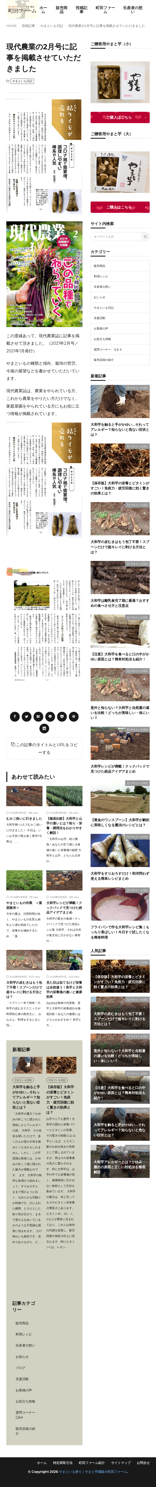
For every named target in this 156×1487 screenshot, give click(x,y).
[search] (145, 237)
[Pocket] (62, 717)
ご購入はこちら (119, 117)
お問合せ (143, 1463)
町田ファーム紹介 (92, 1463)
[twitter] (26, 717)
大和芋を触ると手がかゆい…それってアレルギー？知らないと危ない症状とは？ (26, 1097)
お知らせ (22, 1357)
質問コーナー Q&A (25, 1414)
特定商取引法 (63, 1463)
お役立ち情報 (25, 1401)
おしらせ (99, 297)
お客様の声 (24, 1390)
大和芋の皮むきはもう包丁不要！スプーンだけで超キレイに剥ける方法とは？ (120, 547)
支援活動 (22, 1379)
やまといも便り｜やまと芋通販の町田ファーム (93, 1472)
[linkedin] (44, 729)
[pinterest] (74, 717)
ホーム (43, 9)
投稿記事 (81, 9)
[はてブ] (38, 717)
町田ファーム (105, 9)
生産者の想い (132, 9)
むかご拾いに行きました (24, 819)
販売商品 (61, 9)
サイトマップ (121, 1463)
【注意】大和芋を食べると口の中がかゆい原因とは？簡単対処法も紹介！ (119, 1093)
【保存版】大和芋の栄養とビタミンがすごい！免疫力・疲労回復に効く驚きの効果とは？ (120, 488)
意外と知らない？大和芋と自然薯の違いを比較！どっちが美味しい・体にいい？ (120, 713)
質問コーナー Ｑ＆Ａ (108, 349)
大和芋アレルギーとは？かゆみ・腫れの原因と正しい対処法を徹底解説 (119, 1167)
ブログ (20, 1368)
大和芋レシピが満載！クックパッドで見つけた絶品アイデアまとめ (64, 907)
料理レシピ (24, 1334)
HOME (11, 26)
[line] (50, 717)
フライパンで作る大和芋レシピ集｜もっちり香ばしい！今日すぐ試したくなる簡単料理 (120, 932)
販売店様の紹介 (25, 1431)
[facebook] (15, 717)
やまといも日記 (51, 26)
